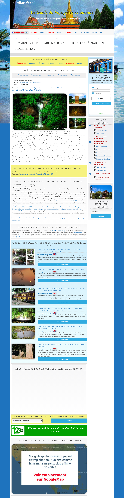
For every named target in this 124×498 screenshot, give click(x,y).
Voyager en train (101, 147)
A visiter (59, 32)
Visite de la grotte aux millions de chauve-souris (60, 269)
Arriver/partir (21, 63)
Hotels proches (75, 75)
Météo (60, 63)
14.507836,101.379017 (25, 82)
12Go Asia (101, 113)
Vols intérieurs (101, 153)
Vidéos (75, 32)
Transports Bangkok (103, 159)
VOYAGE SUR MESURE (102, 173)
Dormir (32, 63)
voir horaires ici (79, 232)
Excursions (68, 32)
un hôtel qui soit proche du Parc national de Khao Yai (46, 88)
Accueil (14, 39)
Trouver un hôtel (101, 130)
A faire (51, 63)
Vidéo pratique (62, 75)
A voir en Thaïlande (23, 39)
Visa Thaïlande (101, 167)
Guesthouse (100, 133)
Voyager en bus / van (103, 150)
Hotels (42, 32)
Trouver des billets (101, 103)
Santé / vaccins (101, 170)
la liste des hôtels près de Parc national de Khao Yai (36, 174)
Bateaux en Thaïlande (103, 156)
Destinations (50, 32)
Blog (101, 32)
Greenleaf (57, 152)
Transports (34, 32)
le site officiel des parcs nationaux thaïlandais (64, 201)
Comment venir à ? (37, 75)
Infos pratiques (85, 32)
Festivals (94, 32)
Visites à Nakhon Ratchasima (39, 39)
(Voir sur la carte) (38, 82)
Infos (79, 63)
